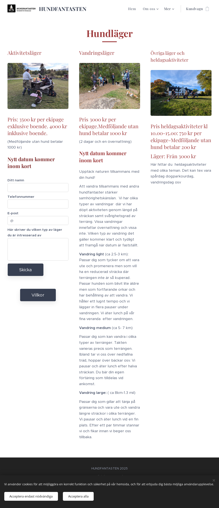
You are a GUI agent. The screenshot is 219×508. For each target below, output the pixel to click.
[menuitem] (133, 8)
